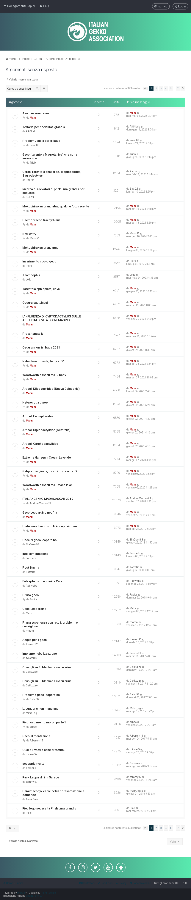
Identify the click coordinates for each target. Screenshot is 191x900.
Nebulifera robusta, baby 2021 (43, 361)
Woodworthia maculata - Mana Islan (47, 485)
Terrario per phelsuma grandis (43, 127)
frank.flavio (32, 799)
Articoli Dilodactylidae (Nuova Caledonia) (51, 389)
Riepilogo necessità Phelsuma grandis (49, 808)
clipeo (33, 726)
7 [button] (178, 88)
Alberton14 (36, 740)
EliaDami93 (32, 544)
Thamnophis (31, 275)
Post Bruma (30, 567)
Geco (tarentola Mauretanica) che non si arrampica (50, 156)
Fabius (33, 599)
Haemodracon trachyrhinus (41, 220)
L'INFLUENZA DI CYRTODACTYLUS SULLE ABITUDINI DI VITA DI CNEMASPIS (51, 318)
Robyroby (31, 585)
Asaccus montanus (35, 113)
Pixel (29, 812)
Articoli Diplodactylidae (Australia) (46, 430)
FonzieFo (31, 558)
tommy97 (31, 781)
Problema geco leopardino (41, 695)
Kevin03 (34, 145)
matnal (30, 630)
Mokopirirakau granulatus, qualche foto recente (55, 206)
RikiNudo (31, 131)
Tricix (33, 162)
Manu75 (35, 238)
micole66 (31, 754)
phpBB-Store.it (34, 895)
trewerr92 (32, 644)
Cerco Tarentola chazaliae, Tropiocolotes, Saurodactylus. (51, 173)
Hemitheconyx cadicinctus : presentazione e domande (53, 793)
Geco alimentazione (36, 736)
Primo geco (30, 595)
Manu (33, 117)
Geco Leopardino (34, 609)
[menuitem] (44, 6)
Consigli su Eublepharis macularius (46, 667)
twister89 (31, 658)
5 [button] (170, 88)
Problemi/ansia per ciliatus (41, 141)
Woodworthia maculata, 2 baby (44, 375)
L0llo (28, 279)
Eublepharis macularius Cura (42, 581)
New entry (29, 234)
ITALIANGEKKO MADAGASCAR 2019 (47, 499)
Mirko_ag (31, 713)
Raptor (30, 179)
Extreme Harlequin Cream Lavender (47, 457)
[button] (145, 88)
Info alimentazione (35, 554)
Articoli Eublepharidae (37, 416)
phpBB (21, 892)
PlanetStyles (48, 892)
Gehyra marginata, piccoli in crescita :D (49, 471)
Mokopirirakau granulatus (40, 247)
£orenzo (31, 768)
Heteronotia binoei (35, 402)
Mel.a (29, 613)
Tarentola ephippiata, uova (41, 289)
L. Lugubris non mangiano (40, 708)
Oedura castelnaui (35, 302)
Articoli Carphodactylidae (40, 444)
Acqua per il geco (34, 640)
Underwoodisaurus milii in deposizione (49, 526)
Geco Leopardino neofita (39, 512)
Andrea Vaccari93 (40, 503)
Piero (29, 265)
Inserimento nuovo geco (39, 261)
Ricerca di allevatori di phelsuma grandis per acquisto (53, 191)
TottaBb (30, 571)
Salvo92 (34, 699)
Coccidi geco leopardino (39, 540)
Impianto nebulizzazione (39, 653)
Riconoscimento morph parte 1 (44, 722)
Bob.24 (30, 197)
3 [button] (161, 88)
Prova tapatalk (32, 334)
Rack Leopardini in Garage (40, 777)
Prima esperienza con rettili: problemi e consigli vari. (50, 624)
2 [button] (156, 88)
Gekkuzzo (32, 671)
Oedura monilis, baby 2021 (41, 347)
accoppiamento (33, 763)
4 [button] (166, 88)
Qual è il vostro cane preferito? (43, 750)
